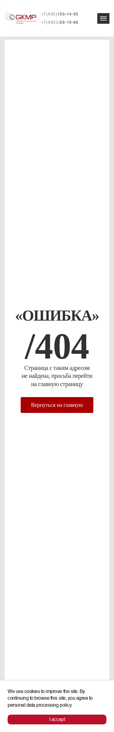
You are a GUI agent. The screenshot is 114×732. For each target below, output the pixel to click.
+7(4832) (59, 22)
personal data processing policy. (40, 705)
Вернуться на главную (57, 405)
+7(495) (59, 14)
